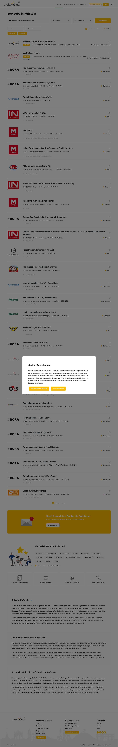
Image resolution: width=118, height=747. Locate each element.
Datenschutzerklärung (35, 383)
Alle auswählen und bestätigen (39, 388)
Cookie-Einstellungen (58, 388)
